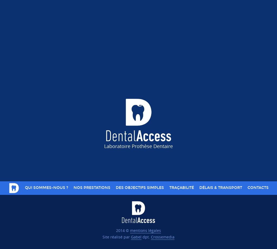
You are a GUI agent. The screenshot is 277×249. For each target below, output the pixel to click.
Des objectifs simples (140, 187)
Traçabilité (181, 187)
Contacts (258, 187)
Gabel (136, 237)
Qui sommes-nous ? (46, 187)
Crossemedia (162, 237)
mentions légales (145, 230)
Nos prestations (92, 187)
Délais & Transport (220, 187)
